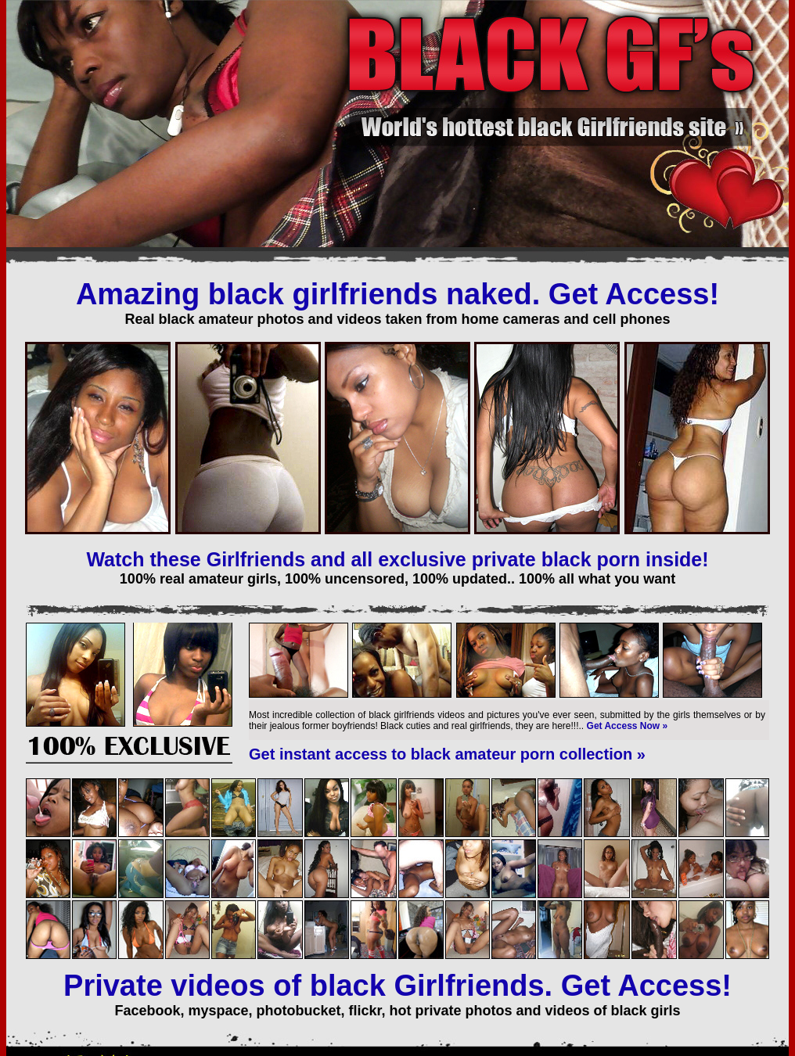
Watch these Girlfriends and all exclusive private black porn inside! (397, 559)
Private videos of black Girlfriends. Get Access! (397, 985)
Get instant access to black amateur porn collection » (447, 754)
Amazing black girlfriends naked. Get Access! (397, 294)
